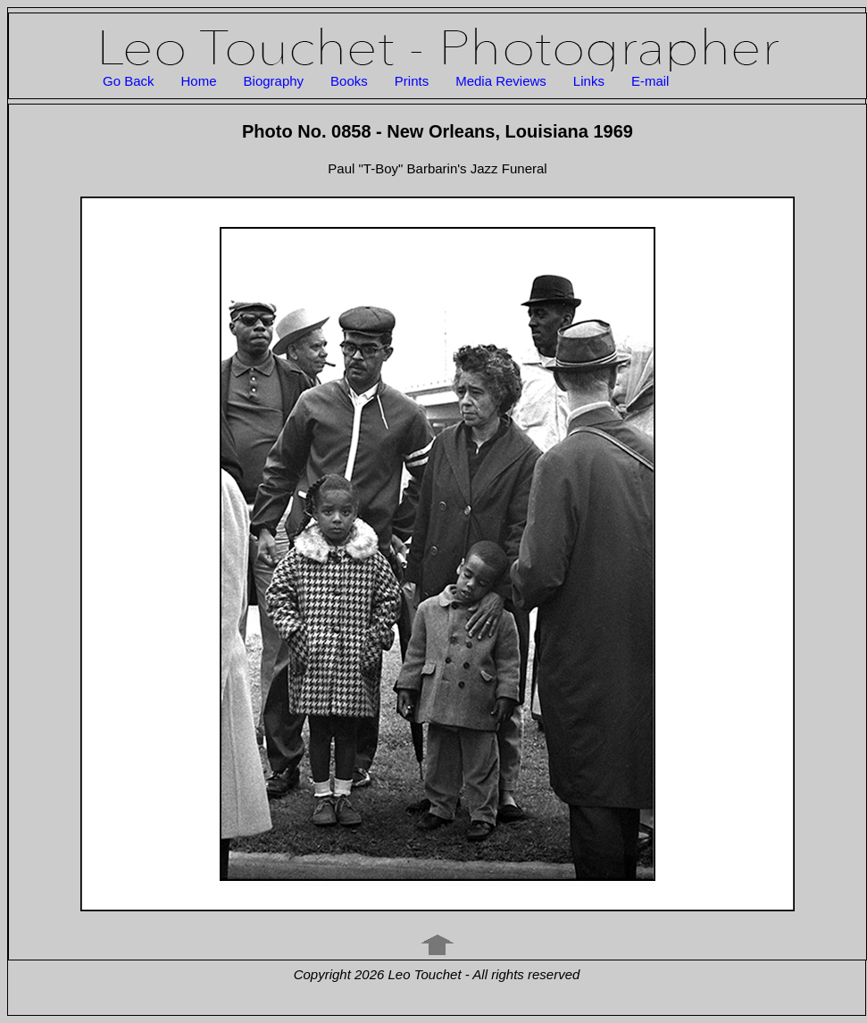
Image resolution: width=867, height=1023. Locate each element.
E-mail (650, 80)
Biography (274, 80)
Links (588, 80)
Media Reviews (500, 80)
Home (199, 80)
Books (349, 80)
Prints (412, 80)
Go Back (128, 80)
